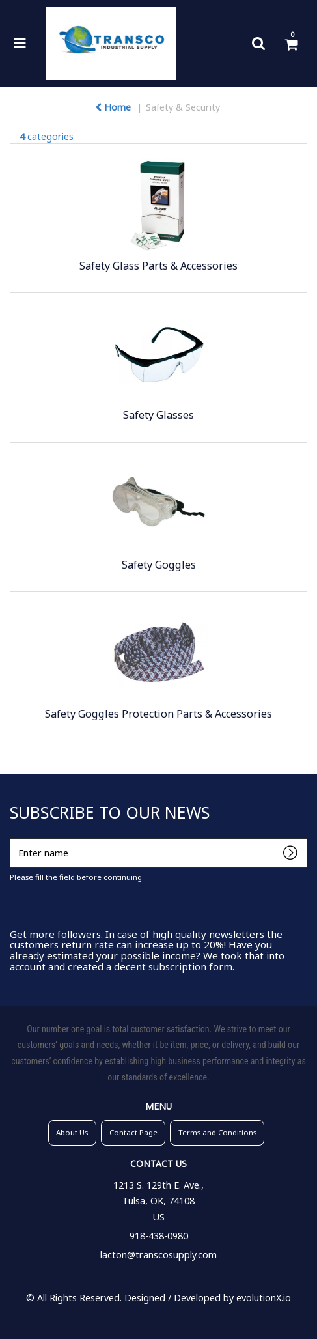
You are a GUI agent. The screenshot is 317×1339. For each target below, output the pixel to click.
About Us (72, 1132)
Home (113, 107)
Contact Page (133, 1132)
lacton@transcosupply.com (158, 1254)
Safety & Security (183, 107)
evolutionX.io (263, 1297)
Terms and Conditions (217, 1132)
